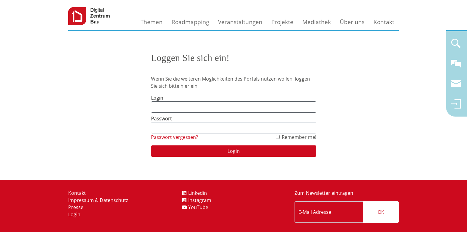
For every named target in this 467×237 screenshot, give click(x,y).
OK (381, 212)
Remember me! (299, 137)
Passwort (161, 118)
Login (157, 98)
